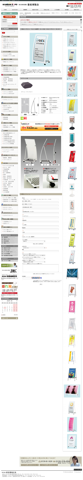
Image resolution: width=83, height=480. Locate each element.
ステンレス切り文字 (8, 111)
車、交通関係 (6, 172)
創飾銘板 (5, 119)
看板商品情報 (28, 13)
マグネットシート (8, 99)
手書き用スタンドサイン (27, 24)
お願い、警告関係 (8, 80)
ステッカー (6, 151)
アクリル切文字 (7, 107)
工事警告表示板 (7, 138)
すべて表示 (24, 22)
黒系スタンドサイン (38, 24)
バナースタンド (7, 159)
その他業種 (6, 192)
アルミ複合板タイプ (8, 231)
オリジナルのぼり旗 (8, 165)
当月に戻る (16, 314)
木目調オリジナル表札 (9, 55)
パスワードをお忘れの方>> (12, 25)
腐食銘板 (5, 117)
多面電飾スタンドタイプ (9, 69)
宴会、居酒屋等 (7, 176)
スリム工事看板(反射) (9, 141)
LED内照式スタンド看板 (9, 71)
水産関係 (5, 188)
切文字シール (6, 105)
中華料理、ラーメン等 (9, 179)
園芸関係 (5, 190)
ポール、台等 (6, 167)
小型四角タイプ (7, 221)
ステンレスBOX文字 (8, 93)
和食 (4, 174)
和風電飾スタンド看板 (9, 127)
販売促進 (5, 171)
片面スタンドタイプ (45, 13)
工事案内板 (6, 134)
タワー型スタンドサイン (67, 22)
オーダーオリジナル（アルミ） (9, 85)
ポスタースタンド (8, 209)
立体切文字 (6, 109)
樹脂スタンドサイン (8, 61)
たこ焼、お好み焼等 (8, 181)
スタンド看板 (36, 13)
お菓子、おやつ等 (8, 186)
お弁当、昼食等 (7, 183)
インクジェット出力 (8, 149)
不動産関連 (6, 169)
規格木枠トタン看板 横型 (10, 199)
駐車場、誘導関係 (8, 79)
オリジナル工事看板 (8, 143)
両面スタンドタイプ (43, 22)
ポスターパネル (7, 207)
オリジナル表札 (7, 54)
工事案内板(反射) (8, 136)
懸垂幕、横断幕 (7, 157)
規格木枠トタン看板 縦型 (10, 201)
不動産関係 (6, 77)
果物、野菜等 (6, 185)
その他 (5, 82)
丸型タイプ (6, 223)
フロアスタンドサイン (54, 22)
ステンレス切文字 (8, 91)
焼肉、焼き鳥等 (7, 178)
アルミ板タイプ (7, 229)
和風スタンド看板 (8, 125)
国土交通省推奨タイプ (9, 133)
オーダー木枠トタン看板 (9, 197)
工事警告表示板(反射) (9, 140)
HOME (21, 13)
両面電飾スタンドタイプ (9, 68)
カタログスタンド (8, 215)
